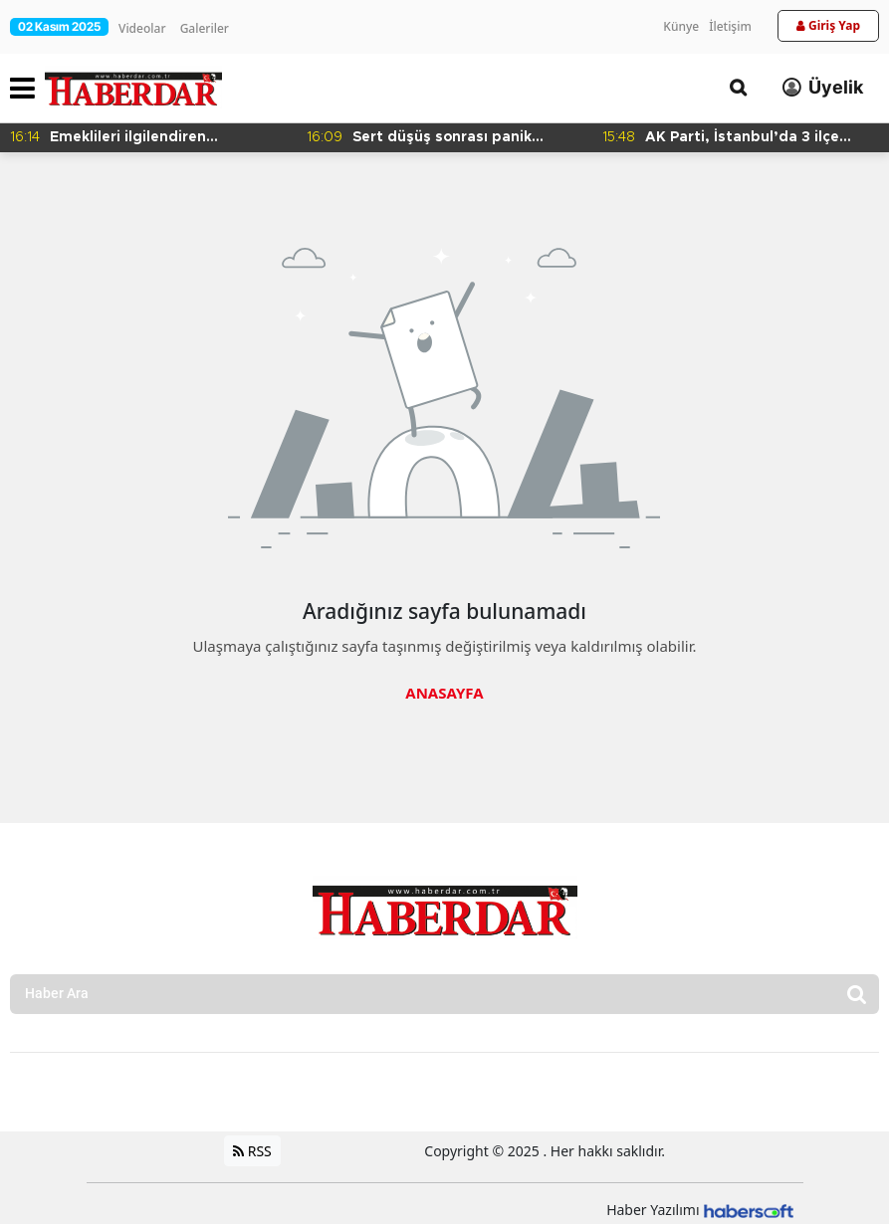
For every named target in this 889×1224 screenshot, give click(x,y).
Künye (681, 26)
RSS (252, 1150)
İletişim (730, 26)
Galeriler (204, 28)
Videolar (141, 28)
